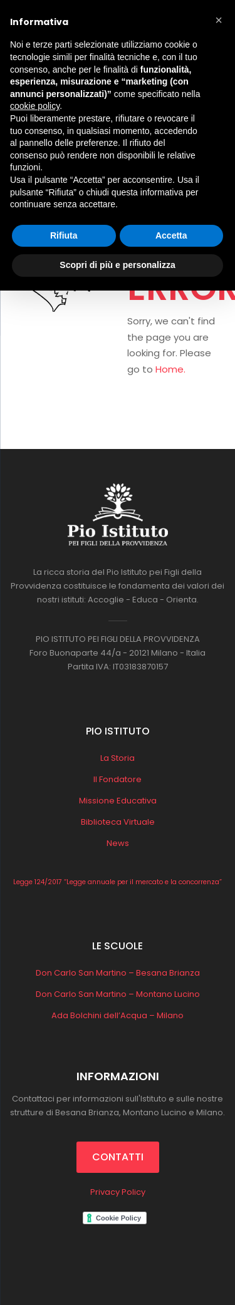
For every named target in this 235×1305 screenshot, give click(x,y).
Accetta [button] (171, 235)
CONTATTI (118, 1157)
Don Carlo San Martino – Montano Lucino (118, 994)
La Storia (117, 758)
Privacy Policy (117, 1192)
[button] (219, 20)
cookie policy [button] (35, 106)
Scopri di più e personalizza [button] (117, 265)
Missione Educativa (118, 801)
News (118, 843)
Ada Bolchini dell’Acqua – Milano (117, 1015)
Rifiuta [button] (64, 235)
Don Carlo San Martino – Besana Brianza (118, 973)
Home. (170, 369)
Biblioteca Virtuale (118, 822)
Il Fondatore (117, 779)
